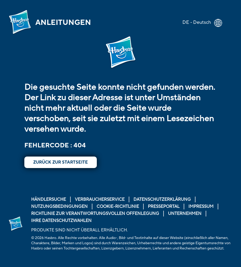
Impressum (201, 206)
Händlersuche (48, 199)
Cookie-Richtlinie (118, 206)
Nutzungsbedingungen (59, 206)
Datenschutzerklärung (162, 199)
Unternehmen (184, 213)
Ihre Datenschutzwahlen (61, 220)
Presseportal (164, 206)
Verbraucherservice (100, 199)
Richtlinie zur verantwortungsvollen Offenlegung (95, 213)
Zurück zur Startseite (60, 162)
